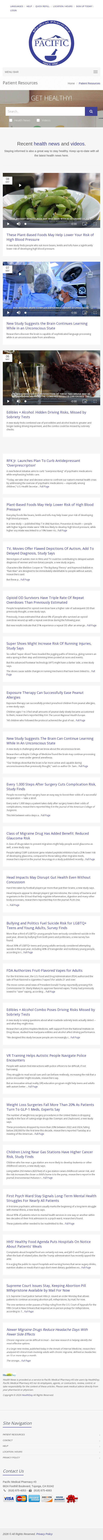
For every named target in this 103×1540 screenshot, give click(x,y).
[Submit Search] (91, 111)
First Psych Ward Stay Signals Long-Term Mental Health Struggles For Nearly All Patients (51, 1198)
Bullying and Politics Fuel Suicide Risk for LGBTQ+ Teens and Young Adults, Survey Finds (46, 925)
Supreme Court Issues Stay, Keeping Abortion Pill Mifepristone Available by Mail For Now (46, 1287)
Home (71, 83)
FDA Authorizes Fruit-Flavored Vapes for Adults (44, 970)
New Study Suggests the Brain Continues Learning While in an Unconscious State (47, 325)
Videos (44, 120)
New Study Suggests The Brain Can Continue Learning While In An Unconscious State (50, 740)
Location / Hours (62, 6)
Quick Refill (42, 6)
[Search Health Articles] (45, 111)
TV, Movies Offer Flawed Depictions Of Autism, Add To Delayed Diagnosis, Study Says (50, 550)
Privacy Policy (11, 1457)
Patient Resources (14, 1434)
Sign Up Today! (84, 6)
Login (13, 10)
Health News (19, 120)
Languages (16, 6)
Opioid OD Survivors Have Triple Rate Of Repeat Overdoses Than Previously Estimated (45, 600)
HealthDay (27, 1395)
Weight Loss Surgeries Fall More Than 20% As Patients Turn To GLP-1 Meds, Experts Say (50, 1107)
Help (29, 6)
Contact (8, 1440)
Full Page (44, 486)
